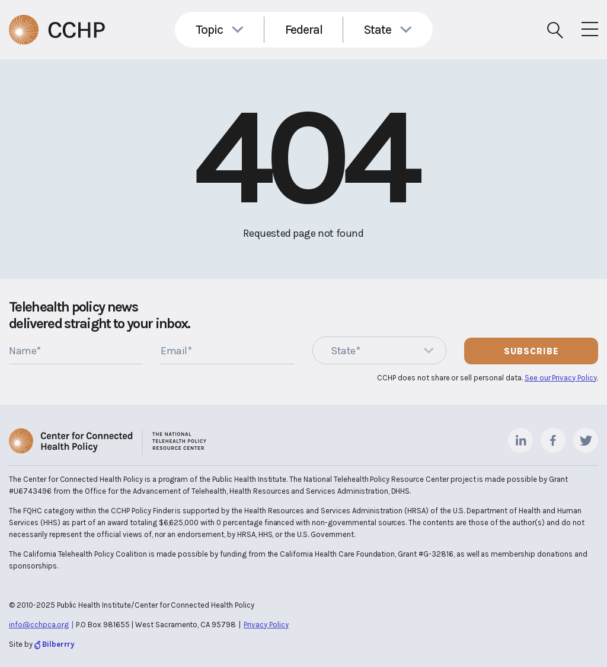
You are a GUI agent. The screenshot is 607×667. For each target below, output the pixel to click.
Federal (303, 30)
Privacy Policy (266, 624)
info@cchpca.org (39, 624)
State (377, 30)
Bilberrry (58, 644)
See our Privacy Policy (561, 377)
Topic (209, 30)
